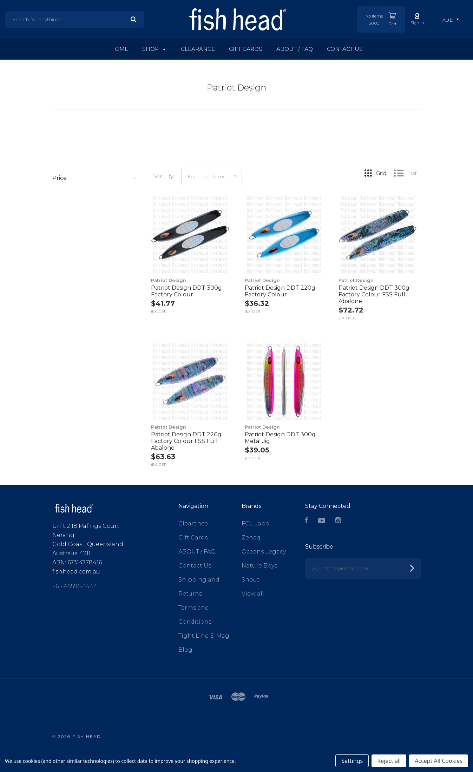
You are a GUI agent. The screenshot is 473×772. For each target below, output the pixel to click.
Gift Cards (245, 49)
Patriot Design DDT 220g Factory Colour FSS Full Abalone (186, 441)
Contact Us (345, 49)
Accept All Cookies (438, 761)
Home (119, 49)
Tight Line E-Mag (203, 635)
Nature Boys (259, 565)
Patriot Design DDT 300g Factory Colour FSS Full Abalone (374, 294)
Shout (251, 579)
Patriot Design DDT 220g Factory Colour (280, 291)
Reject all (389, 761)
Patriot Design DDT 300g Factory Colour (186, 291)
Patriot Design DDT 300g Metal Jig (280, 437)
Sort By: (163, 176)
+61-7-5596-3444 (74, 586)
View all (253, 593)
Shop (154, 49)
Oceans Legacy (264, 551)
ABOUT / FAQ (294, 49)
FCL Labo (255, 523)
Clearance (198, 49)
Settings (352, 761)
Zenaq (251, 537)
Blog (185, 649)
